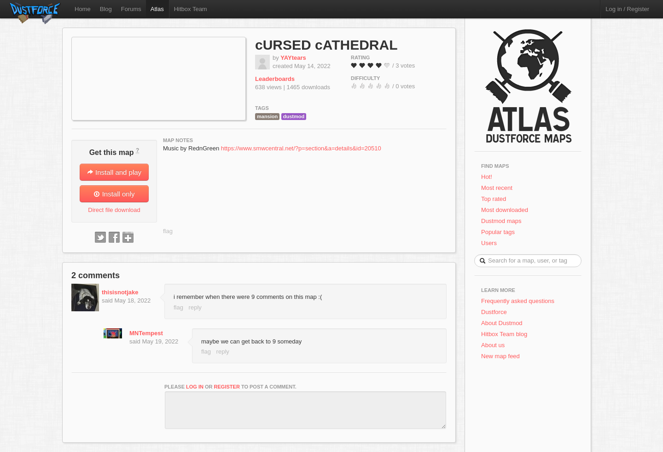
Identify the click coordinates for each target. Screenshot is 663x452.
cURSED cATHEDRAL (326, 44)
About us (493, 345)
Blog (106, 9)
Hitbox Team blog (504, 334)
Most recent (496, 187)
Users (489, 243)
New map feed (502, 356)
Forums (131, 9)
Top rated (493, 198)
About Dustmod (502, 323)
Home (83, 9)
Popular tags (498, 232)
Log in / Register (627, 9)
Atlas (157, 9)
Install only (113, 194)
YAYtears (293, 57)
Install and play (114, 172)
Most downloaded (504, 209)
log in (195, 386)
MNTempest (146, 333)
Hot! (486, 176)
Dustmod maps (501, 220)
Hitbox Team (190, 9)
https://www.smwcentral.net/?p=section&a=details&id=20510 (301, 148)
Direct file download (114, 209)
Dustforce (494, 312)
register (227, 386)
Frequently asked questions (517, 301)
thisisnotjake (120, 292)
